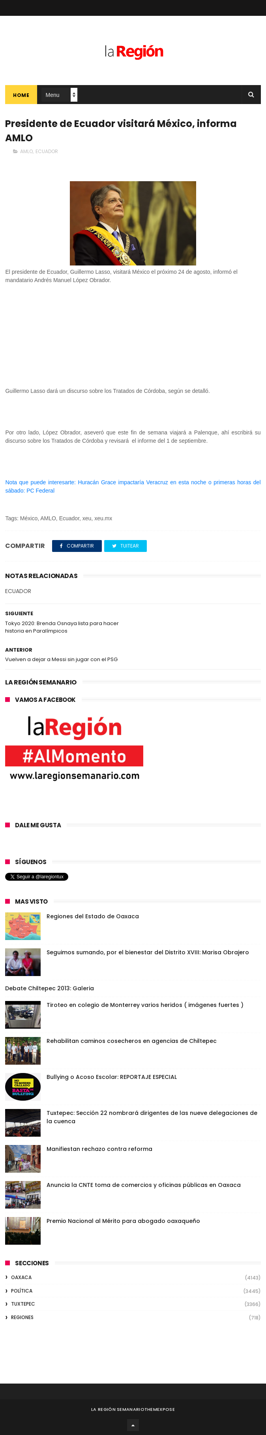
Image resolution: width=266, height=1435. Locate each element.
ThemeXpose (159, 1409)
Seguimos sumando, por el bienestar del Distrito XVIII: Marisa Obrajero (148, 952)
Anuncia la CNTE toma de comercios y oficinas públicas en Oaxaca (144, 1185)
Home (21, 95)
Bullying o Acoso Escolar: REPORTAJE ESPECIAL (112, 1077)
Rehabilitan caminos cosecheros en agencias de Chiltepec (132, 1041)
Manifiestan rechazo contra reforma (99, 1149)
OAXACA (21, 1277)
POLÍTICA (21, 1290)
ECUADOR (47, 151)
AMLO (26, 151)
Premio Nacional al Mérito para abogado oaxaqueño (123, 1221)
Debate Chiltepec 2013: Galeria (49, 988)
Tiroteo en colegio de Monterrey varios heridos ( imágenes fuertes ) (145, 1005)
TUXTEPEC (23, 1303)
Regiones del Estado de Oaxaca (93, 916)
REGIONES (22, 1317)
